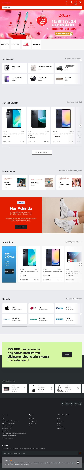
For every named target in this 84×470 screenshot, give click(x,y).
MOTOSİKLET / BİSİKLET (70, 67)
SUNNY (68, 269)
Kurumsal (5, 415)
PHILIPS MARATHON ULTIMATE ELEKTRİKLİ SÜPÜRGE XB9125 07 (42, 386)
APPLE (14, 307)
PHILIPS (67, 318)
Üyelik (31, 415)
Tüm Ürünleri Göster (41, 152)
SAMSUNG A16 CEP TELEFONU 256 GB (29, 272)
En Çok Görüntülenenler (8, 381)
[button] (7, 141)
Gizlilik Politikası (24, 464)
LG (40, 307)
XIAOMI (29, 131)
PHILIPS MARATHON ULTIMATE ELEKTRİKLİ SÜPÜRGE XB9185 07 (69, 386)
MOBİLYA (68, 78)
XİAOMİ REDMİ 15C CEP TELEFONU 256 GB (37, 134)
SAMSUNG (5, 131)
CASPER (67, 307)
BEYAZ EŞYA (16, 67)
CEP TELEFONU (17, 78)
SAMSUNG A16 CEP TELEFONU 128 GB (13, 134)
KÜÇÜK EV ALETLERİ (45, 67)
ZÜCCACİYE (42, 78)
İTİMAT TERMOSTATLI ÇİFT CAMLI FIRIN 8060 (16, 386)
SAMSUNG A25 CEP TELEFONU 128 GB (63, 134)
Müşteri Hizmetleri (62, 415)
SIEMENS (42, 318)
